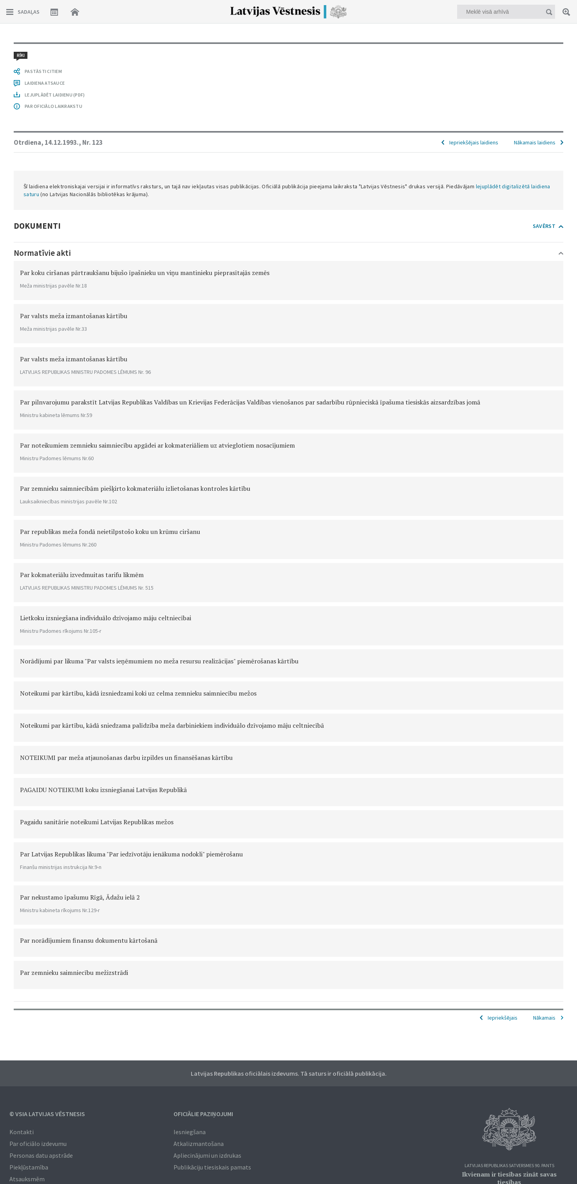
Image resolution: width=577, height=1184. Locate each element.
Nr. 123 (92, 142)
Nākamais (544, 1017)
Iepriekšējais (502, 1017)
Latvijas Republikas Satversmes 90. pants (509, 1165)
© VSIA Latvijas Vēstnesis (47, 1114)
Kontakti (21, 1132)
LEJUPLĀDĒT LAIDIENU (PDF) (55, 95)
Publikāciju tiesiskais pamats (212, 1167)
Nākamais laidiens (534, 142)
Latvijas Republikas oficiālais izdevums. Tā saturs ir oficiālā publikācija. (289, 1073)
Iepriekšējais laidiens (473, 142)
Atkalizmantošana (199, 1144)
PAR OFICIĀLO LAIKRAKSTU (53, 106)
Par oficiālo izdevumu (38, 1144)
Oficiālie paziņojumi (203, 1114)
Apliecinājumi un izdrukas (207, 1155)
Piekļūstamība (28, 1167)
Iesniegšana (190, 1132)
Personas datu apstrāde (41, 1155)
